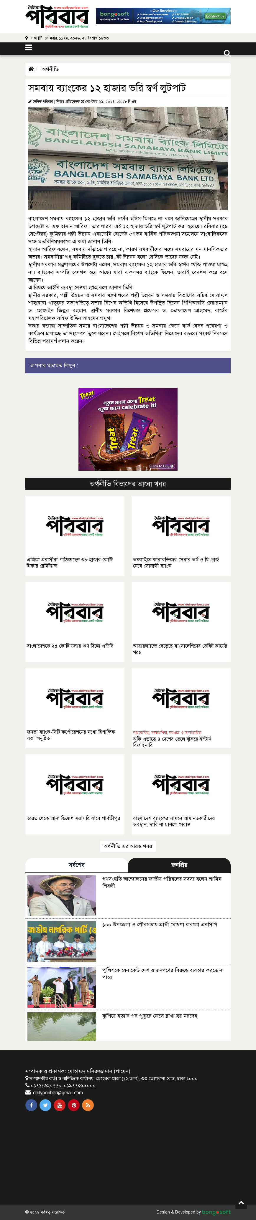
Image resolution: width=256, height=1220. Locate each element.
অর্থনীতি (50, 69)
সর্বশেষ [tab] (77, 865)
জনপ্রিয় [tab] (179, 865)
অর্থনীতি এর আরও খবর (128, 846)
